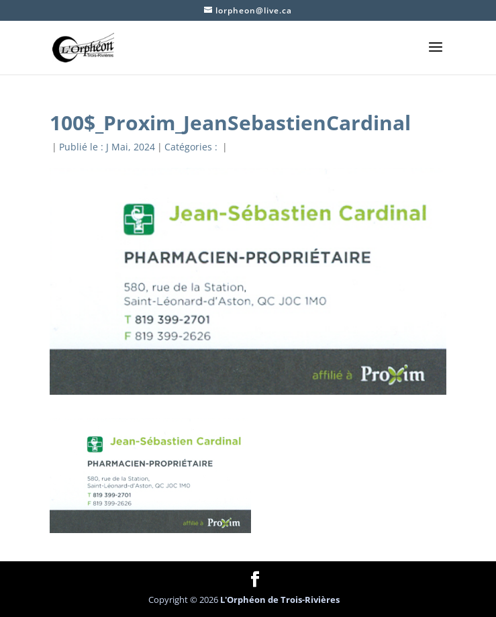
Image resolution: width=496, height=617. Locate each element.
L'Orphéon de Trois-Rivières (280, 600)
